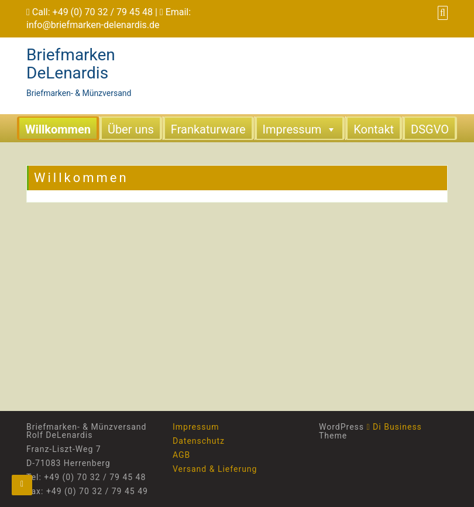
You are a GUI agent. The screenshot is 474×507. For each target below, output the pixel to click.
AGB (181, 455)
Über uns (131, 129)
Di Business (394, 426)
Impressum (300, 129)
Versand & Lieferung (215, 469)
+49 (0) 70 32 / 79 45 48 (103, 12)
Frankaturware (208, 129)
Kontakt (373, 129)
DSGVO (430, 129)
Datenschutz (199, 441)
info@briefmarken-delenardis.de (93, 24)
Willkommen (58, 129)
